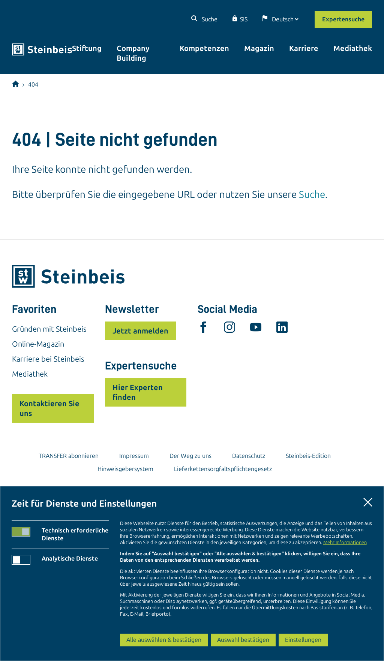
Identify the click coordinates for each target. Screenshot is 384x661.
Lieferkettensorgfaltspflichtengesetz (223, 469)
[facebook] (203, 329)
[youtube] (255, 329)
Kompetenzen (204, 48)
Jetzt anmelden (140, 330)
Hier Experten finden (137, 392)
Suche (209, 19)
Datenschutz (248, 455)
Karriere (303, 48)
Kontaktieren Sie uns (50, 408)
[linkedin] (282, 329)
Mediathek (352, 48)
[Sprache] (285, 19)
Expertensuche (343, 19)
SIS (244, 19)
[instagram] (229, 329)
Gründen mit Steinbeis (49, 329)
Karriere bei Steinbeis (48, 358)
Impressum (134, 455)
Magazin (259, 48)
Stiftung (87, 48)
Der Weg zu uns (191, 455)
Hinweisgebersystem (125, 469)
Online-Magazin (38, 343)
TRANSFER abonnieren (69, 455)
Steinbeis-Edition (308, 455)
